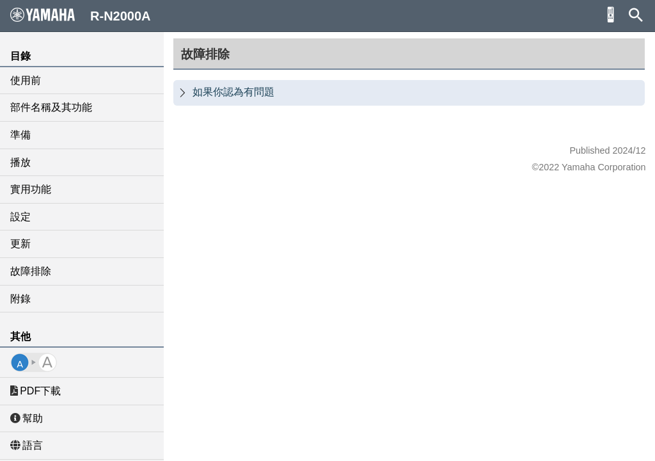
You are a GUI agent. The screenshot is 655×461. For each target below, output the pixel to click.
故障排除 (30, 271)
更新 (20, 243)
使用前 (25, 80)
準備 (20, 134)
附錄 (20, 298)
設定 (20, 216)
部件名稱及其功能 (51, 107)
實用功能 (30, 189)
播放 (20, 162)
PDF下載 (35, 390)
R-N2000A (80, 15)
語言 (26, 445)
